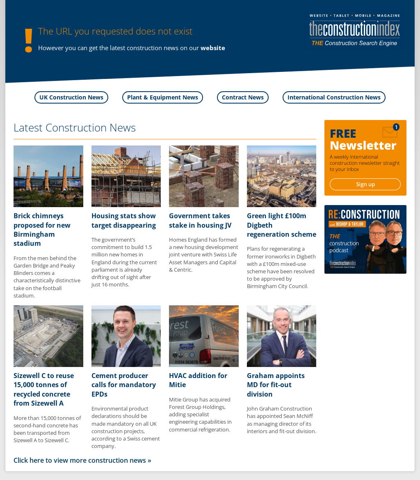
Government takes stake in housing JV (200, 220)
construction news (152, 48)
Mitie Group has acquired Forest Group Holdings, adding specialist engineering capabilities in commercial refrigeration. (200, 414)
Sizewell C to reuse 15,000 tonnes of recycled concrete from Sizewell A (44, 389)
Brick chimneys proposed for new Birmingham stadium (42, 229)
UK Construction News (71, 97)
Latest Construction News (75, 127)
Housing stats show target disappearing (123, 220)
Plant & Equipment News (162, 97)
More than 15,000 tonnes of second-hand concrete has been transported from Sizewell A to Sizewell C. (47, 429)
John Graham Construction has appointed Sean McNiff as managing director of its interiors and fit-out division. (281, 420)
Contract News (243, 97)
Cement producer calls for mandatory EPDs (123, 385)
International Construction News (334, 97)
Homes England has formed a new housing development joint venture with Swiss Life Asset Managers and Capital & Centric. (203, 254)
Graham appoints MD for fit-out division (276, 385)
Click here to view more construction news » (82, 460)
